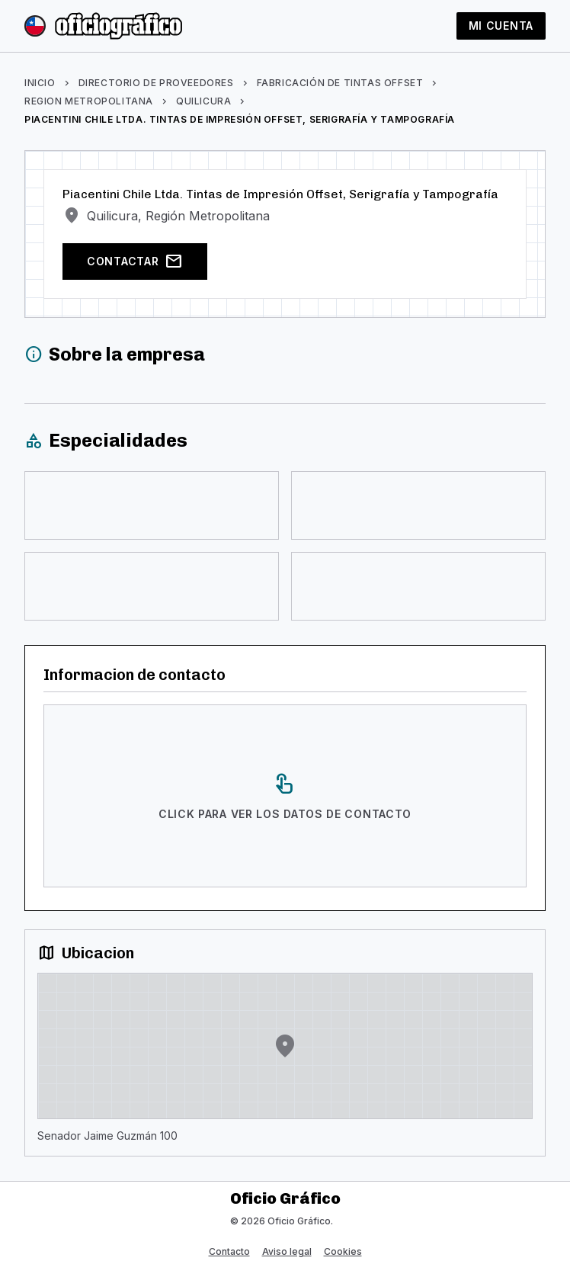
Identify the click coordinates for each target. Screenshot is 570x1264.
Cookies (343, 1251)
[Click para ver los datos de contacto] (285, 795)
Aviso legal (287, 1251)
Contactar (135, 261)
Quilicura (203, 101)
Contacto (229, 1251)
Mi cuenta (501, 25)
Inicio (40, 82)
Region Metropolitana (88, 101)
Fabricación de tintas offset (340, 82)
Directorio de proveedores (156, 82)
